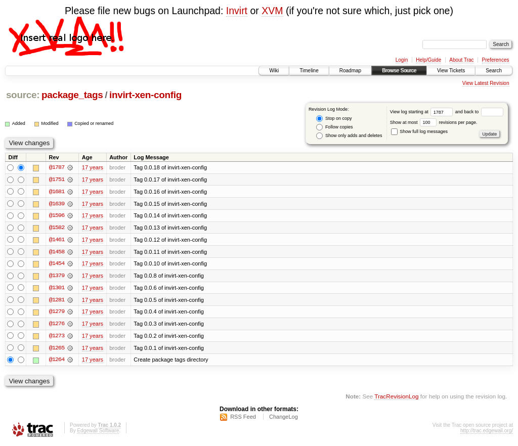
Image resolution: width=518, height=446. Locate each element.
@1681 (56, 192)
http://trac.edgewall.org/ (486, 432)
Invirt (236, 10)
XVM (272, 10)
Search (494, 70)
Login (402, 60)
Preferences (495, 60)
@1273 (56, 337)
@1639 (56, 204)
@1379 (56, 277)
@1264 (56, 362)
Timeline (308, 70)
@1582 (56, 228)
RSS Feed (243, 419)
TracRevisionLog (396, 398)
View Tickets (451, 70)
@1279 (56, 313)
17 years (92, 167)
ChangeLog (283, 419)
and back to (479, 111)
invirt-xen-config (145, 95)
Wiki (274, 70)
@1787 (56, 167)
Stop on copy (334, 118)
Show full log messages (419, 131)
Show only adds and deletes (349, 135)
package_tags (72, 95)
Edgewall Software (98, 432)
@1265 (56, 349)
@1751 (56, 179)
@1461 (56, 240)
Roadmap (350, 70)
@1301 (56, 289)
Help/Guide (428, 60)
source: (22, 95)
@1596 (56, 216)
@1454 (56, 264)
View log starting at (422, 111)
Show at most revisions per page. (434, 122)
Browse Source (399, 70)
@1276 (56, 325)
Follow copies (334, 127)
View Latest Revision (485, 83)
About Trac (461, 60)
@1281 (56, 301)
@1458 (56, 252)
